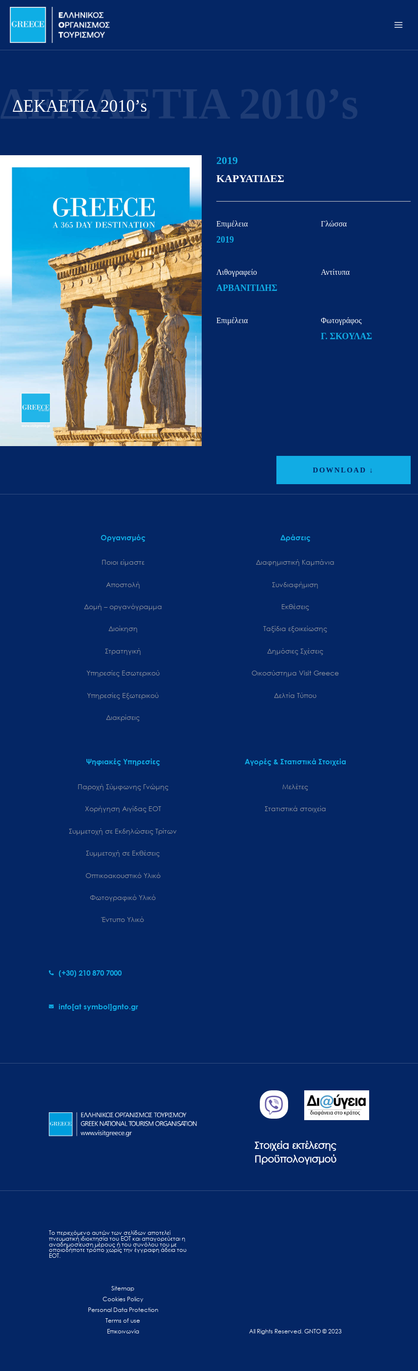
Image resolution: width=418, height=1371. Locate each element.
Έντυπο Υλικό (123, 919)
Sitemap (122, 1288)
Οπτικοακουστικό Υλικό (123, 875)
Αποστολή (123, 584)
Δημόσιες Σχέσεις (295, 650)
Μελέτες (295, 786)
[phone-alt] (85, 972)
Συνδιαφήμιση (295, 584)
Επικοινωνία (123, 1331)
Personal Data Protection (123, 1310)
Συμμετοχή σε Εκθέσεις (123, 853)
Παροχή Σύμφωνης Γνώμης (123, 786)
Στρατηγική (123, 650)
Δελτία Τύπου (295, 695)
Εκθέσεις (295, 606)
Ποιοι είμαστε (123, 562)
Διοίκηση (123, 628)
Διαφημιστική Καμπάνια (295, 562)
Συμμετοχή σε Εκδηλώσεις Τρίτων (123, 831)
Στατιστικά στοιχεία (295, 808)
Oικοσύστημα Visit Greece (295, 672)
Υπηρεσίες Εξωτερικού (123, 695)
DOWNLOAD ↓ (343, 470)
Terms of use (122, 1320)
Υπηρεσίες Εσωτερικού (123, 672)
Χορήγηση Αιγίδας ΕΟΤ (123, 808)
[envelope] (93, 1006)
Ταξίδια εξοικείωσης (295, 628)
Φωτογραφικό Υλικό (123, 897)
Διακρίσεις (123, 717)
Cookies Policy (123, 1299)
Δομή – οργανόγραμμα (123, 606)
